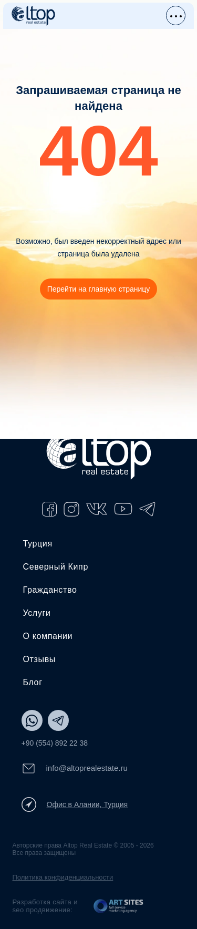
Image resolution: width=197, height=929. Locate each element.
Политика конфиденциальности (63, 877)
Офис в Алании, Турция (75, 804)
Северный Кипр (55, 566)
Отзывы (39, 659)
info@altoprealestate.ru (75, 768)
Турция (38, 543)
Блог (33, 682)
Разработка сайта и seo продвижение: (45, 906)
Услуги (37, 612)
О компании (48, 636)
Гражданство (50, 589)
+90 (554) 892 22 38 (55, 743)
